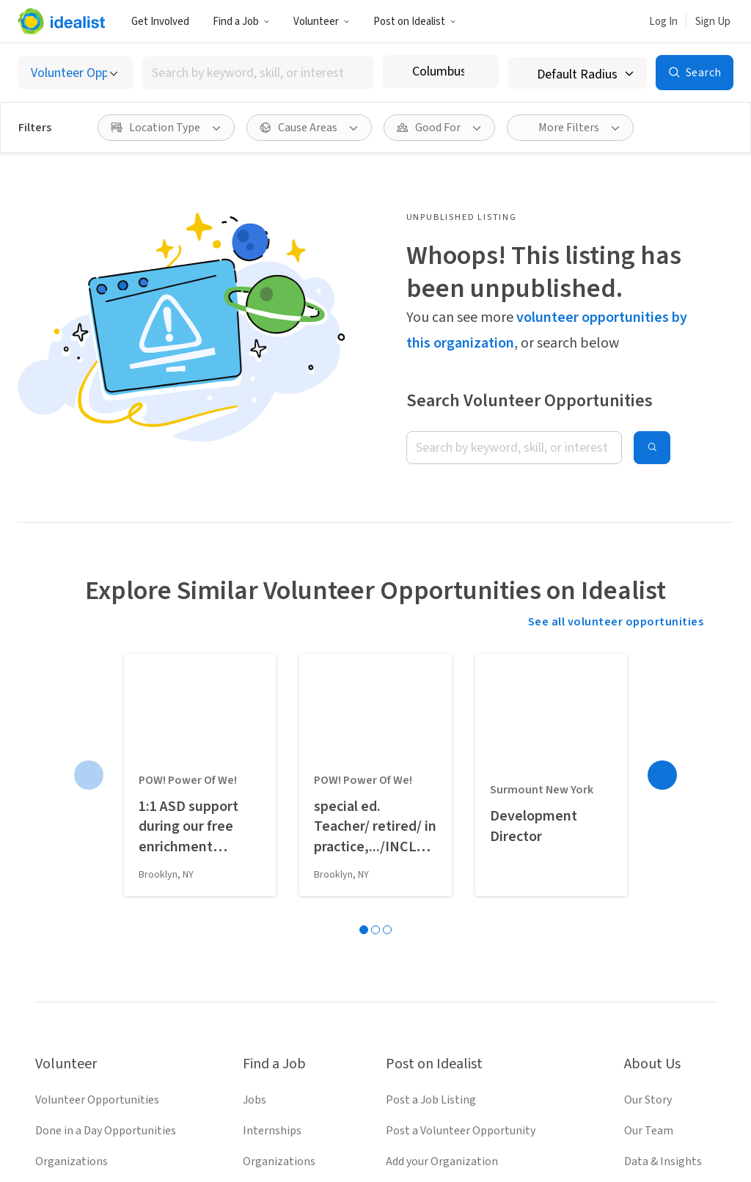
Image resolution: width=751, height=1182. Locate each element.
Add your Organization (442, 886)
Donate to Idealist (670, 948)
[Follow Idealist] (322, 1083)
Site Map (453, 1133)
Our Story (648, 825)
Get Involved (160, 21)
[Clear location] (478, 72)
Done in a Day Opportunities (105, 856)
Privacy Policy (379, 1133)
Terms (312, 1133)
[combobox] (258, 73)
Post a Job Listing (431, 825)
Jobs (254, 825)
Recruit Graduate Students (452, 948)
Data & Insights (663, 886)
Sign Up (712, 21)
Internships (272, 856)
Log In (663, 21)
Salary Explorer (281, 917)
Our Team (648, 856)
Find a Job (241, 21)
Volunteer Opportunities (97, 825)
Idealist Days (67, 948)
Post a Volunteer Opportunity (460, 856)
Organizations (71, 886)
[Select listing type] (75, 72)
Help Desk (649, 917)
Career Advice (276, 948)
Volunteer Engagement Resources (471, 917)
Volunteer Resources (87, 917)
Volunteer (321, 21)
